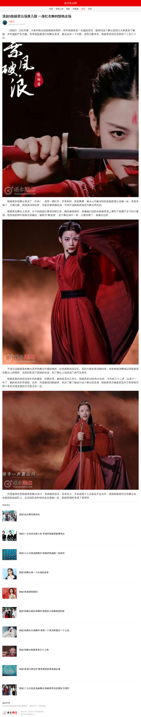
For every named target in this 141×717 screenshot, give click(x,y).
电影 (68, 9)
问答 (90, 9)
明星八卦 (59, 9)
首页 (51, 9)
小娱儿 (11, 21)
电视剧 (76, 9)
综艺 (83, 9)
